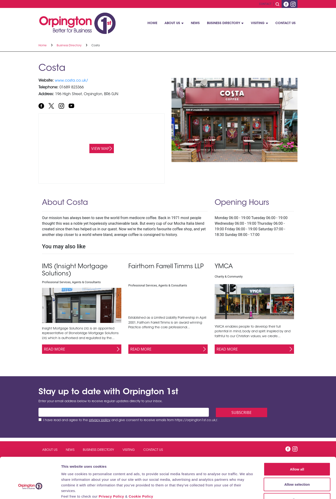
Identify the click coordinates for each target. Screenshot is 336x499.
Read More (54, 349)
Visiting (258, 23)
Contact (265, 4)
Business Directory (223, 23)
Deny (297, 468)
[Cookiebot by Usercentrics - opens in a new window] (30, 489)
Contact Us (285, 23)
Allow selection (297, 453)
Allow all (297, 438)
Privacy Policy (111, 465)
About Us (172, 23)
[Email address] (123, 412)
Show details (245, 490)
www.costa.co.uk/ (71, 81)
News (195, 23)
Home (152, 23)
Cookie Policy (141, 465)
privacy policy (99, 420)
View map (100, 148)
